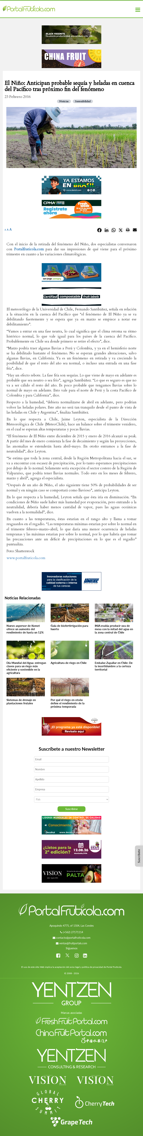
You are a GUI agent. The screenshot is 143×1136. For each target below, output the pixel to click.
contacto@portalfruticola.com (73, 937)
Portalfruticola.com (29, 249)
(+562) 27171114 (73, 932)
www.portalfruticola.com (26, 558)
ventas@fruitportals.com (73, 943)
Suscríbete (139, 856)
